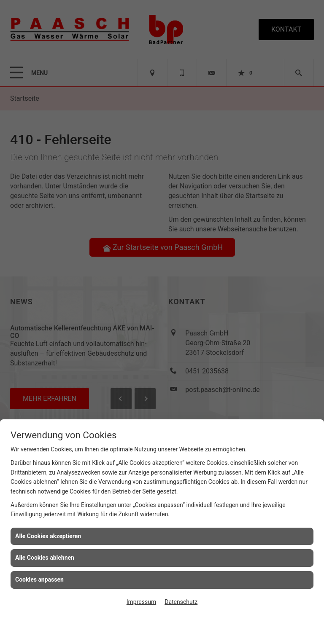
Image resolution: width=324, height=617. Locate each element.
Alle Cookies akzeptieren (48, 536)
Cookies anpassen (39, 579)
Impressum (141, 601)
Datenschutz (181, 601)
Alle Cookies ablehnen (44, 557)
